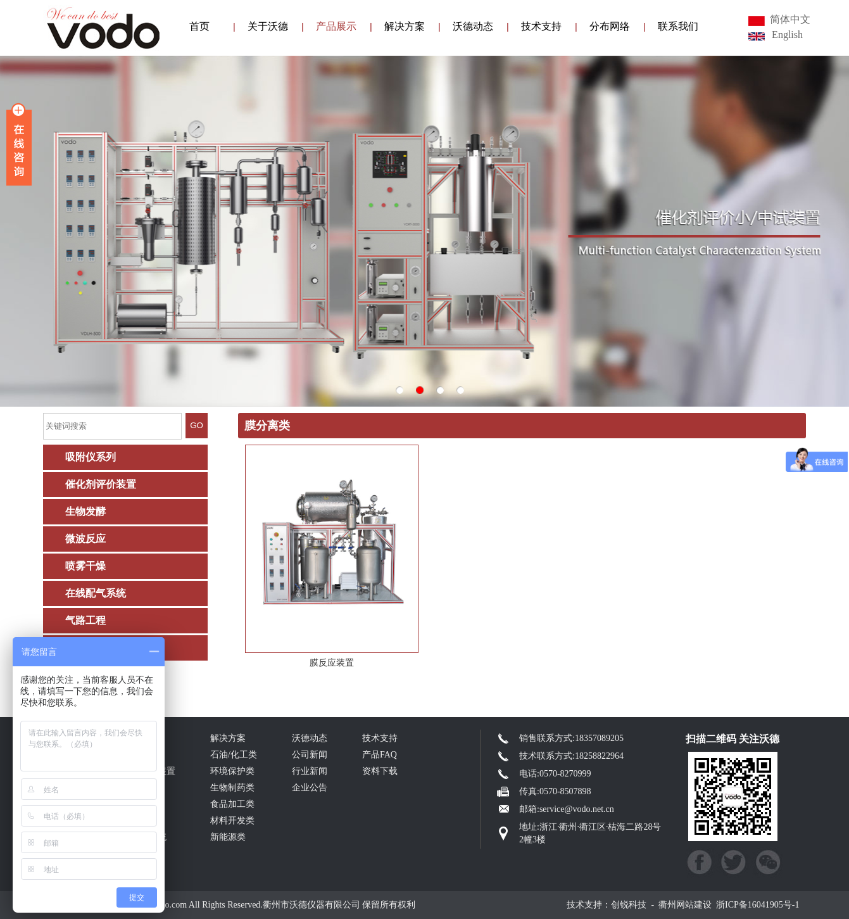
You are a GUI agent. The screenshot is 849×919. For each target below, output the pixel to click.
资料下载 (380, 771)
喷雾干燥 (85, 566)
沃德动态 (473, 26)
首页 (199, 26)
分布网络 (609, 26)
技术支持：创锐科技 (606, 904)
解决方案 (404, 26)
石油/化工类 (233, 754)
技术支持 (541, 26)
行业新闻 (309, 771)
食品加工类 (232, 804)
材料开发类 (232, 820)
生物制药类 (232, 787)
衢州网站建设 (685, 904)
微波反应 (85, 538)
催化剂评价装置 (100, 484)
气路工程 (85, 620)
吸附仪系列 (90, 457)
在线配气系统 (95, 593)
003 (424, 231)
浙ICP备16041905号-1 (757, 904)
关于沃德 (268, 26)
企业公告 (309, 787)
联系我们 (678, 26)
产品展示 (336, 26)
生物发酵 (85, 511)
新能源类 (228, 837)
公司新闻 (309, 754)
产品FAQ (379, 754)
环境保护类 (232, 771)
